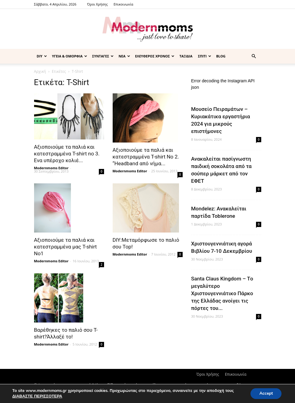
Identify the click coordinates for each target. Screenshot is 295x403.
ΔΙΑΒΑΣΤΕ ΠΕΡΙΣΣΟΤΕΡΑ (36, 396)
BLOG (220, 56)
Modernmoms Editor (51, 168)
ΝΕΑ (124, 56)
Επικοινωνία (123, 4)
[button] (253, 56)
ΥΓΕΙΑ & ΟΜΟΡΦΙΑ (69, 56)
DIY (42, 56)
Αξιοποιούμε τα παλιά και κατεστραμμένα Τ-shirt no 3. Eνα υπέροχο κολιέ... (67, 153)
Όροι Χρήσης (97, 4)
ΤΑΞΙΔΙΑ (185, 56)
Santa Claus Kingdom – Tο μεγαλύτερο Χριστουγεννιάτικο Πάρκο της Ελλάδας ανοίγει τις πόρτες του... (222, 293)
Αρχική (40, 71)
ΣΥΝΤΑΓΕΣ (103, 56)
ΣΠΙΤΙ (204, 56)
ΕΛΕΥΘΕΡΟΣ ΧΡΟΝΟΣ (155, 56)
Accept (265, 393)
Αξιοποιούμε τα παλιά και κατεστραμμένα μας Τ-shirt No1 (65, 246)
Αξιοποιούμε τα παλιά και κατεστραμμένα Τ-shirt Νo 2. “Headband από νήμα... (146, 156)
